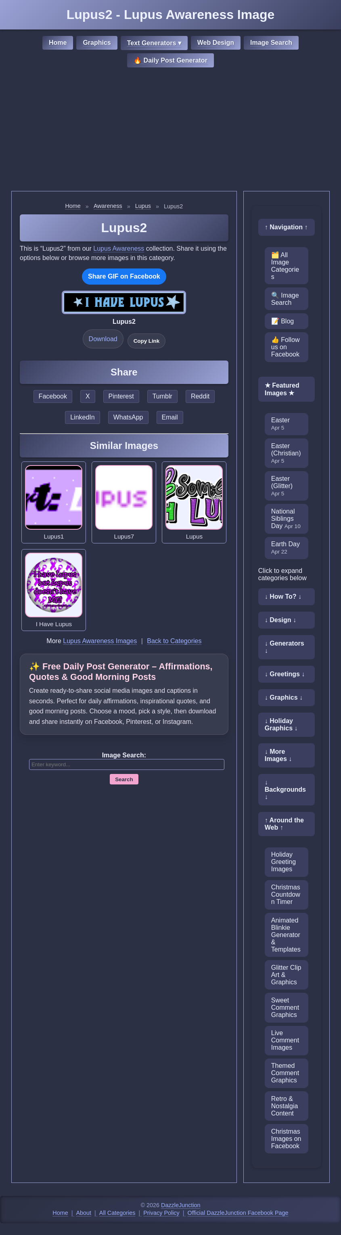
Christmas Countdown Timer (285, 894)
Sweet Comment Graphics (285, 1007)
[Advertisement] (170, 130)
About (84, 1213)
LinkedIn (82, 417)
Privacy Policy (161, 1213)
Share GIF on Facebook (124, 276)
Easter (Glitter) (282, 486)
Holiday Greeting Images (283, 861)
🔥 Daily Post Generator (170, 60)
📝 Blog (282, 321)
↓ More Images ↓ (278, 755)
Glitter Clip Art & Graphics (286, 974)
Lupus (143, 206)
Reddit (200, 396)
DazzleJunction (181, 1205)
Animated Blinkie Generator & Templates (286, 935)
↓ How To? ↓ (283, 596)
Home (58, 42)
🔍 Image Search (285, 299)
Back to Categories (174, 640)
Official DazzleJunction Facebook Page (238, 1213)
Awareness (108, 206)
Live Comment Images (285, 1040)
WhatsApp (128, 417)
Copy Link (146, 341)
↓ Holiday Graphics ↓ (281, 724)
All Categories (117, 1213)
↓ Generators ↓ (284, 647)
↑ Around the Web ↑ (284, 824)
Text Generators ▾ (154, 43)
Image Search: (124, 755)
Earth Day (285, 548)
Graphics (97, 42)
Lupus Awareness (118, 248)
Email (170, 417)
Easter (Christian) (286, 453)
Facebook (53, 396)
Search (124, 779)
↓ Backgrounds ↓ (285, 789)
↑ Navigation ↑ (286, 227)
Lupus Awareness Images (100, 640)
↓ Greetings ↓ (285, 674)
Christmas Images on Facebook (286, 1138)
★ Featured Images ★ (282, 389)
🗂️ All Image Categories (285, 266)
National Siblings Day (286, 518)
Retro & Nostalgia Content (284, 1106)
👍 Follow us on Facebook (285, 347)
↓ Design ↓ (280, 619)
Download (103, 338)
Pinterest (121, 396)
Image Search (271, 42)
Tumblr (162, 396)
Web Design (215, 42)
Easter (280, 424)
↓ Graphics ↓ (284, 697)
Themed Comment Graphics (285, 1073)
